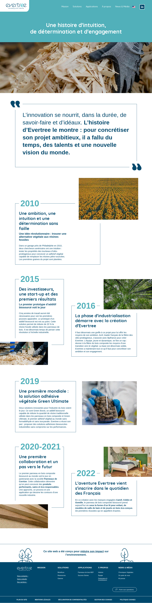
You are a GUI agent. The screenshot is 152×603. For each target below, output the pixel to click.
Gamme (60, 578)
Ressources (62, 575)
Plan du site (22, 600)
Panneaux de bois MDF (86, 572)
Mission (64, 6)
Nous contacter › (22, 576)
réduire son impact (92, 551)
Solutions (77, 6)
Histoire (100, 572)
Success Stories (83, 575)
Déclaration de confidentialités (72, 600)
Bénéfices (61, 572)
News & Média (122, 6)
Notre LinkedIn (22, 579)
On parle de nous (124, 575)
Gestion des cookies (103, 600)
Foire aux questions (126, 590)
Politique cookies (127, 600)
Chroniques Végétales (125, 572)
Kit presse (121, 578)
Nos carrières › (22, 582)
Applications (92, 6)
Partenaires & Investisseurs (102, 579)
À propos (106, 6)
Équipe (100, 575)
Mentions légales (42, 600)
